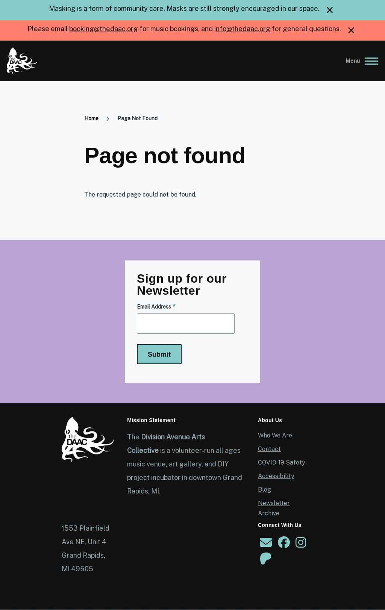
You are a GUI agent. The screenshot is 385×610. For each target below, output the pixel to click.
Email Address (154, 307)
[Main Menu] (359, 61)
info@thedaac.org (242, 29)
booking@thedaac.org (103, 29)
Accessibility (276, 476)
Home (91, 118)
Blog (264, 489)
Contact (269, 449)
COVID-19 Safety (281, 462)
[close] (329, 10)
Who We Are (275, 435)
